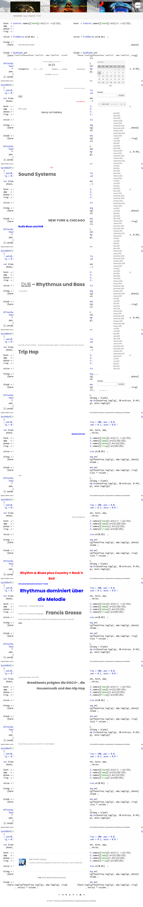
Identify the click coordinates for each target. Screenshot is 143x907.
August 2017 (117, 356)
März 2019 (116, 308)
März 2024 (117, 173)
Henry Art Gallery (51, 112)
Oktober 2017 (117, 351)
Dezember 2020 (118, 256)
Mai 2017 (116, 364)
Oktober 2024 (118, 158)
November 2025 (118, 128)
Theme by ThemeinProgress (64, 901)
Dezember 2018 (118, 316)
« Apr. (110, 85)
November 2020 (118, 258)
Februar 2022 (117, 221)
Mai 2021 (116, 243)
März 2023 (116, 191)
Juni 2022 (116, 211)
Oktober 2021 (117, 231)
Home (25, 16)
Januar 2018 (117, 343)
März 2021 (116, 248)
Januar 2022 (117, 223)
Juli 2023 (116, 181)
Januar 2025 (117, 153)
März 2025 (116, 148)
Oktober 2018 (117, 321)
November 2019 (118, 288)
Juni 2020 (116, 271)
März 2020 (116, 278)
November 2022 (118, 198)
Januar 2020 (117, 283)
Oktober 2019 (117, 291)
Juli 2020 (116, 268)
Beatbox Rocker (59, 69)
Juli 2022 (116, 208)
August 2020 (117, 266)
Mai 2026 (116, 113)
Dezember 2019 (118, 286)
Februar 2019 (117, 311)
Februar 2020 (117, 281)
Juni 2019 (116, 301)
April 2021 (116, 246)
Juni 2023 (116, 183)
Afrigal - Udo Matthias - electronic (71, 6)
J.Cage (24, 109)
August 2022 (117, 206)
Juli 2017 (116, 358)
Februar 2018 (117, 341)
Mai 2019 (116, 303)
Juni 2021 (116, 241)
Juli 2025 (116, 138)
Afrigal (51, 61)
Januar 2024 (117, 178)
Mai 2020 (116, 273)
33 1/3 (38, 69)
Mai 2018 (116, 334)
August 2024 (117, 163)
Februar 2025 (117, 151)
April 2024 (116, 171)
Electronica (81, 69)
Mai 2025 (116, 143)
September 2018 (119, 323)
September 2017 (119, 354)
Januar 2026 (117, 123)
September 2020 (119, 263)
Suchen (100, 92)
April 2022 (116, 216)
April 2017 (116, 366)
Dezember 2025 (118, 126)
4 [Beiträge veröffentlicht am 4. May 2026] (99, 73)
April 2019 (116, 306)
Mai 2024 (116, 168)
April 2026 (116, 116)
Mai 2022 (116, 213)
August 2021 (117, 236)
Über (27, 45)
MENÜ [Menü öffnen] (138, 5)
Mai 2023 (116, 186)
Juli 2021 (116, 238)
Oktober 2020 (118, 261)
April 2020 (116, 276)
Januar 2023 (117, 193)
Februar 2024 (118, 176)
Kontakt (31, 45)
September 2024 (119, 161)
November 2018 (118, 318)
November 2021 (118, 228)
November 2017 (118, 349)
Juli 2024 (116, 166)
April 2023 (116, 188)
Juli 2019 (116, 298)
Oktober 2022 (118, 201)
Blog (23, 45)
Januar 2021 (117, 253)
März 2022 (116, 218)
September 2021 (119, 233)
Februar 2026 (117, 121)
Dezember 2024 (119, 156)
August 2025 (117, 136)
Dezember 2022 (118, 196)
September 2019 (119, 293)
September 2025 (119, 133)
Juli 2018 (116, 328)
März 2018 (116, 338)
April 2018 (116, 336)
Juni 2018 (116, 331)
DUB (26, 284)
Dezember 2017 (118, 346)
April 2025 (116, 146)
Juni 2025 (116, 141)
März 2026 (116, 118)
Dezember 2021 (118, 226)
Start (20, 45)
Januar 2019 (117, 313)
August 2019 (117, 296)
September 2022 (119, 203)
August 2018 (117, 326)
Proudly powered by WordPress (85, 901)
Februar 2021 (117, 251)
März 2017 (116, 369)
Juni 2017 (116, 361)
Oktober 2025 (118, 131)
